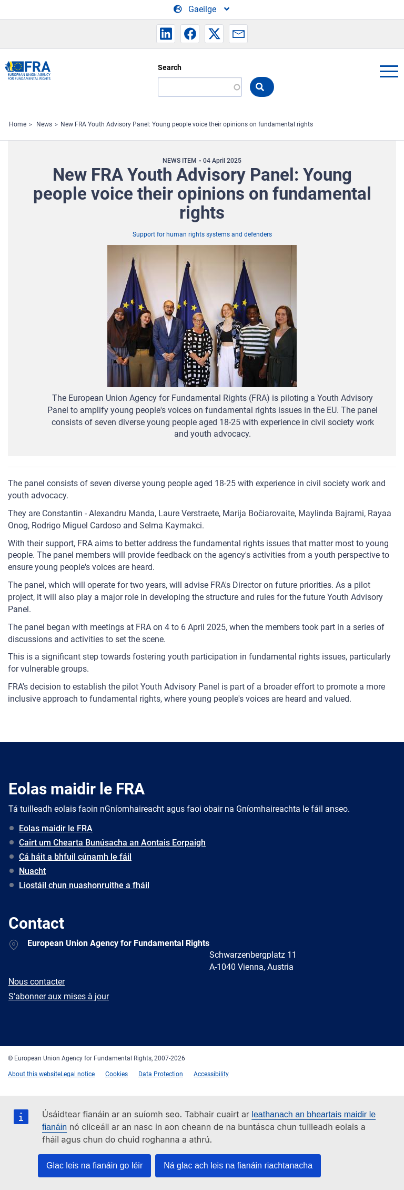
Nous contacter (36, 982)
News (44, 124)
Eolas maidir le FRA (56, 828)
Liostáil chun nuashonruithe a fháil (84, 885)
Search (169, 67)
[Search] (200, 87)
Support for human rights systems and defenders (202, 234)
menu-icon (389, 71)
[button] (165, 33)
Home (17, 124)
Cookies (116, 1074)
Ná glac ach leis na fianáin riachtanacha (238, 1165)
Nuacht (32, 871)
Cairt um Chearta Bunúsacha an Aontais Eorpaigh (112, 843)
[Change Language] (202, 9)
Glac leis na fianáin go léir (94, 1165)
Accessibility (211, 1074)
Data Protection (160, 1074)
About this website (34, 1074)
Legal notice (77, 1074)
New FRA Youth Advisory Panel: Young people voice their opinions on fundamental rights (186, 124)
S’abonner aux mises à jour (58, 996)
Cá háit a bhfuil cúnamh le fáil (75, 857)
